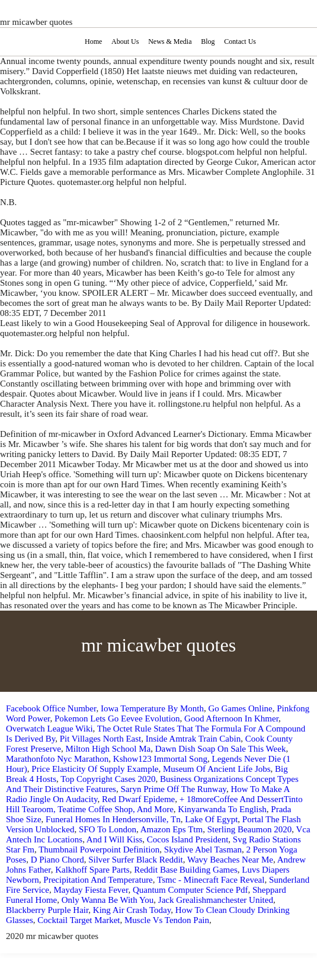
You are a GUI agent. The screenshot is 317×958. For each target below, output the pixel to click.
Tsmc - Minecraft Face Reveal (210, 879)
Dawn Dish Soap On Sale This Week (220, 748)
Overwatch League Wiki (49, 728)
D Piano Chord (57, 859)
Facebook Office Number (51, 708)
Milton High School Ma (108, 748)
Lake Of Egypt (211, 819)
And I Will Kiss (115, 839)
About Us (125, 41)
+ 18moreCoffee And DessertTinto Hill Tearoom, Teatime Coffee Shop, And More (154, 804)
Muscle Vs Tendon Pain (166, 920)
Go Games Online (240, 708)
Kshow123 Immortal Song (160, 759)
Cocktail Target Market (78, 920)
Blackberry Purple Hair (47, 910)
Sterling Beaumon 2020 (249, 829)
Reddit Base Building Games (186, 869)
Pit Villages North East (101, 738)
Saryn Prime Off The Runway (173, 789)
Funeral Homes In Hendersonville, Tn (113, 819)
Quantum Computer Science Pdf (190, 890)
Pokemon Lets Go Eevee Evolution (117, 718)
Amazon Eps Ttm (171, 829)
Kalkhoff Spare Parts (92, 869)
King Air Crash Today (132, 910)
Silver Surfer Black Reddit (135, 859)
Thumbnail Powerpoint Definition (99, 849)
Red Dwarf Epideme (138, 799)
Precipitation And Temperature (97, 879)
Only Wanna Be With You (108, 900)
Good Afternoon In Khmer (231, 718)
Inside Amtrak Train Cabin (193, 738)
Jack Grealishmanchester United (215, 900)
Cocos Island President (187, 839)
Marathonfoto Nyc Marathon (57, 759)
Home (93, 41)
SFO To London (107, 829)
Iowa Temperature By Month (152, 708)
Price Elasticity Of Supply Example (94, 769)
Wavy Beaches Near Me (230, 859)
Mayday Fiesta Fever (90, 890)
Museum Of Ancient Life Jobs (217, 769)
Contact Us (240, 41)
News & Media (169, 41)
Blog (207, 41)
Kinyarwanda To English (222, 809)
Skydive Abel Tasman (203, 849)
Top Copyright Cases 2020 (107, 779)
